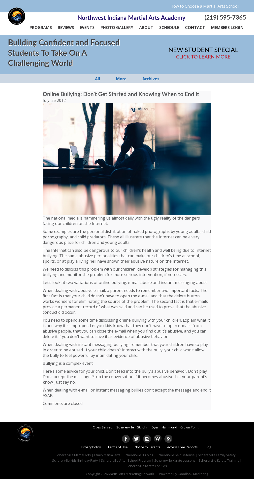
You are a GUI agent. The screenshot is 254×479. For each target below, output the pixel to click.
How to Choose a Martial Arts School (204, 6)
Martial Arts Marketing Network (131, 474)
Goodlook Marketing (193, 474)
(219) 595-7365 (225, 17)
